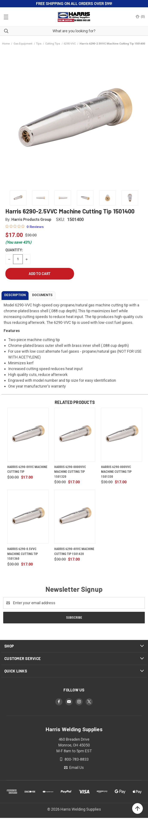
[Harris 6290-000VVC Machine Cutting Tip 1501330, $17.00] (121, 435)
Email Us (76, 767)
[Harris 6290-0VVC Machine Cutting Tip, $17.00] (28, 435)
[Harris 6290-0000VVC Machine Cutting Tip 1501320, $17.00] (75, 435)
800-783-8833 (76, 759)
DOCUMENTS (42, 295)
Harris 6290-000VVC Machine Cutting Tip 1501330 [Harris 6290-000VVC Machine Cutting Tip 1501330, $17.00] (116, 472)
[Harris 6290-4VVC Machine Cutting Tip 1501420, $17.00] (75, 517)
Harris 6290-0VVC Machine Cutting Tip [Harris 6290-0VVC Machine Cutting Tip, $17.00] (27, 469)
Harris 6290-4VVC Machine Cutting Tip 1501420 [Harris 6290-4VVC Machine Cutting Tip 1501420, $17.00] (74, 551)
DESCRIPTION (15, 295)
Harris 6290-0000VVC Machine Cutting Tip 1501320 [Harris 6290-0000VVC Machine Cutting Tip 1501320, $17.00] (70, 472)
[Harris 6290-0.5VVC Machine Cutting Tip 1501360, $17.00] (28, 517)
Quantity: (14, 250)
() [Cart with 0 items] (140, 16)
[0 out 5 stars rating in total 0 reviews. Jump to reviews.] (24, 226)
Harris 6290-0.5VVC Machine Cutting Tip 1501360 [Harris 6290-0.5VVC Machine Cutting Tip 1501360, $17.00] (22, 554)
